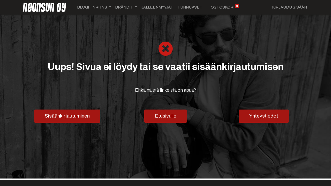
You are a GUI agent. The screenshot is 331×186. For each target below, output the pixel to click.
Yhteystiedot (263, 116)
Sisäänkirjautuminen (67, 116)
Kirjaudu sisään (289, 7)
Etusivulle (165, 116)
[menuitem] (83, 7)
